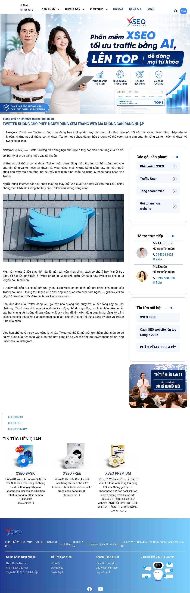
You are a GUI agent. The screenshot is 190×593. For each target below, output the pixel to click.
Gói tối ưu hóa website (158, 206)
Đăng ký (55, 563)
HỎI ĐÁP (118, 9)
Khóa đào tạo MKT (106, 563)
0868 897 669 (77, 544)
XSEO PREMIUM (17, 429)
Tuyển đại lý (58, 572)
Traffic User (158, 179)
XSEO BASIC (15, 417)
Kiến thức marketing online (37, 119)
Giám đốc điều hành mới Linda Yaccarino (44, 296)
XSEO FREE (148, 317)
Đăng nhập (57, 568)
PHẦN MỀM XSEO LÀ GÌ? (158, 347)
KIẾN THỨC (97, 9)
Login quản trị (103, 572)
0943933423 (163, 254)
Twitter (63, 136)
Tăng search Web (158, 191)
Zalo (157, 259)
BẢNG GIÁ (135, 9)
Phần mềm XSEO (158, 166)
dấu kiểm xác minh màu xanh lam (43, 316)
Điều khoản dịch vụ (16, 563)
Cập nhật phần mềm (107, 568)
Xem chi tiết (25, 503)
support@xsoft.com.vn (104, 544)
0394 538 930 (164, 278)
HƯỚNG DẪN (72, 9)
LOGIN (150, 9)
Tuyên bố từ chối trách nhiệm (22, 572)
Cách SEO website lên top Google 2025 (158, 332)
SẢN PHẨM (48, 9)
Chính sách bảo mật (17, 568)
